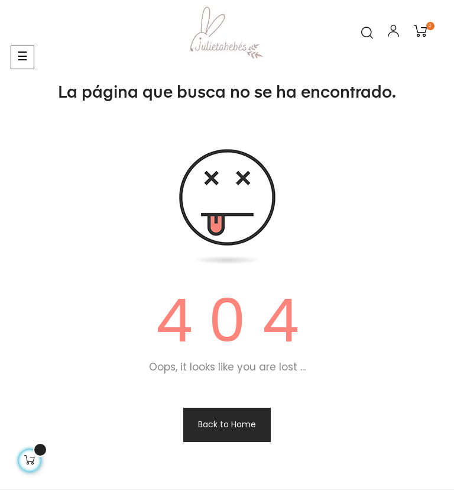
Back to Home (227, 424)
